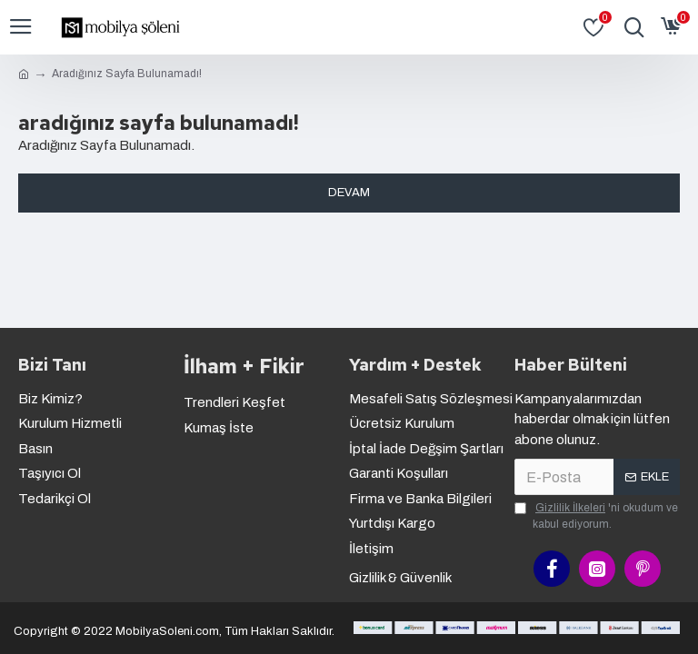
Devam (349, 192)
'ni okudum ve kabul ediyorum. (596, 515)
